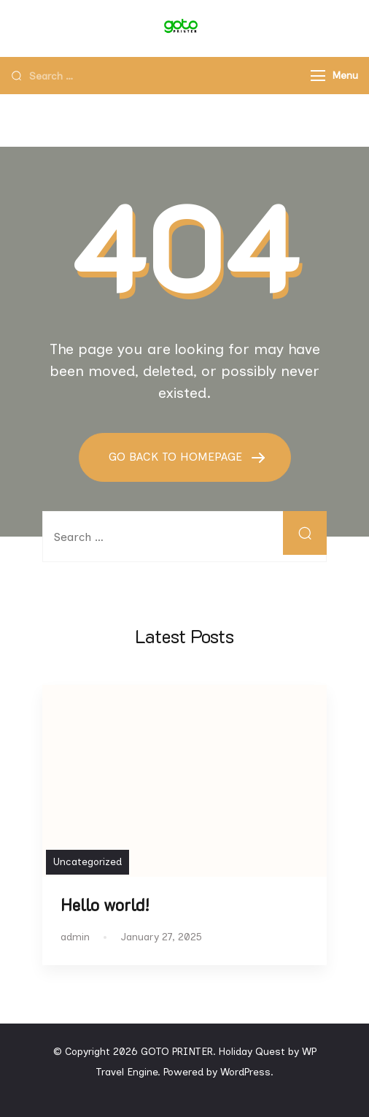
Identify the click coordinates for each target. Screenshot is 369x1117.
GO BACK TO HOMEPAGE (177, 457)
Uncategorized (87, 862)
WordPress (245, 1072)
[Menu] (318, 75)
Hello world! (105, 905)
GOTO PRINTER (177, 1051)
